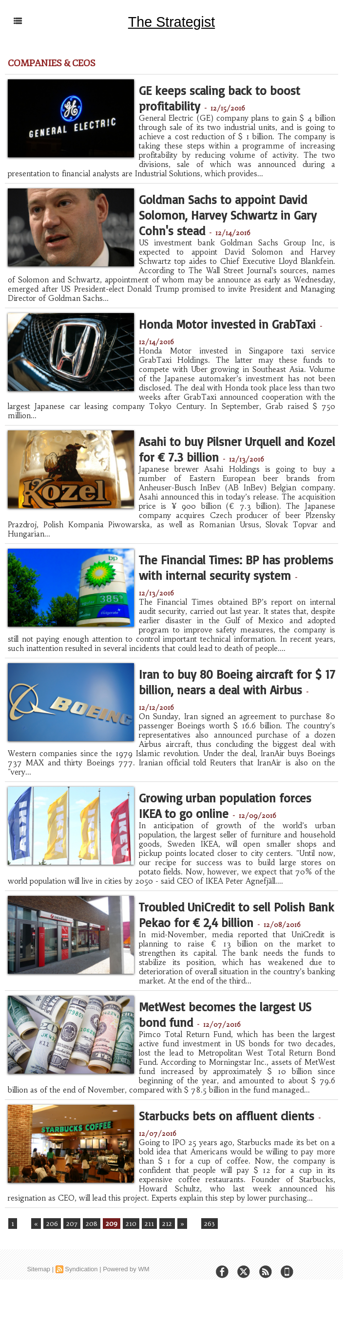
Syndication (81, 1312)
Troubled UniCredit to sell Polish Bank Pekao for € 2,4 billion (224, 944)
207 (70, 1266)
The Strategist (171, 21)
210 (130, 1266)
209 (110, 1266)
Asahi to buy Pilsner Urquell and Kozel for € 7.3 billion (225, 456)
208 (90, 1266)
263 (206, 1266)
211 (147, 1266)
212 (164, 1266)
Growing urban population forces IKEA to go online (221, 821)
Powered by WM (126, 1312)
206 (51, 1266)
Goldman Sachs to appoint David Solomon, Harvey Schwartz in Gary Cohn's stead (232, 223)
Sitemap (38, 1312)
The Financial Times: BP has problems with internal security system (237, 584)
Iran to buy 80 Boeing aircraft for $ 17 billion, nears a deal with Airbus (231, 707)
